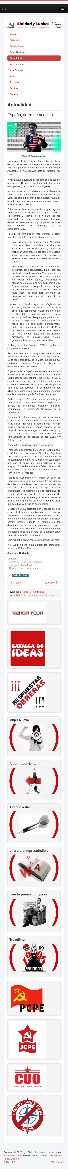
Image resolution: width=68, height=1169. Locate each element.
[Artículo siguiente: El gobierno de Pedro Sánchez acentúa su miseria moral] (51, 583)
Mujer (13, 76)
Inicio (13, 34)
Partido (14, 88)
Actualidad (16, 58)
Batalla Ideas (17, 46)
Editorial (14, 40)
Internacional (17, 64)
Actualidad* (27, 565)
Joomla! (8, 1155)
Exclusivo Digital (21, 575)
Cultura (14, 94)
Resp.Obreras (17, 52)
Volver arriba (57, 1162)
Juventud (15, 82)
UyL (5, 9)
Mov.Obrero (16, 70)
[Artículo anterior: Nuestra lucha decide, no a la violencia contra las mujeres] (15, 583)
